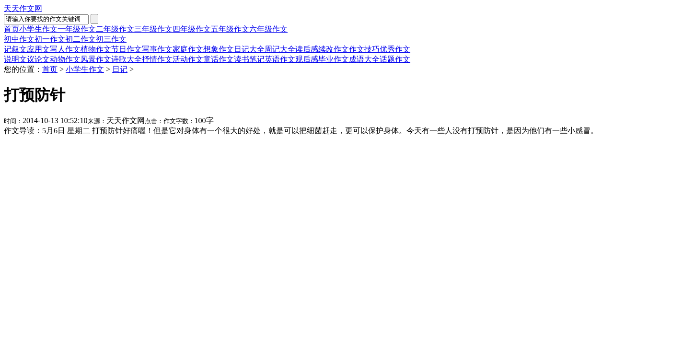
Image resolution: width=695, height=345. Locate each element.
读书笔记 (249, 59)
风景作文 (96, 59)
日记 (119, 69)
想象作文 (218, 49)
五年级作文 (230, 29)
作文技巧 (364, 49)
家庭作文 (188, 49)
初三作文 (111, 39)
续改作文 (333, 49)
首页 (11, 29)
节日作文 (126, 49)
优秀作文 (395, 49)
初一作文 (50, 39)
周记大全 (280, 49)
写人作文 (65, 49)
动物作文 (65, 59)
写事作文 (157, 49)
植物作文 (96, 49)
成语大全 (364, 59)
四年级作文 (192, 29)
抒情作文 (157, 59)
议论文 (38, 59)
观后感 (306, 59)
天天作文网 (23, 8)
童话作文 (218, 59)
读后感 (306, 49)
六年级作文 (268, 29)
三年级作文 (153, 29)
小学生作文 (38, 29)
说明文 (15, 59)
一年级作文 (77, 29)
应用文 (38, 49)
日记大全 (249, 49)
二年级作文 (115, 29)
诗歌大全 (126, 59)
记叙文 (15, 49)
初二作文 (80, 39)
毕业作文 (333, 59)
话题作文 (395, 59)
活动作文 (188, 59)
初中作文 (19, 39)
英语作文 (280, 59)
